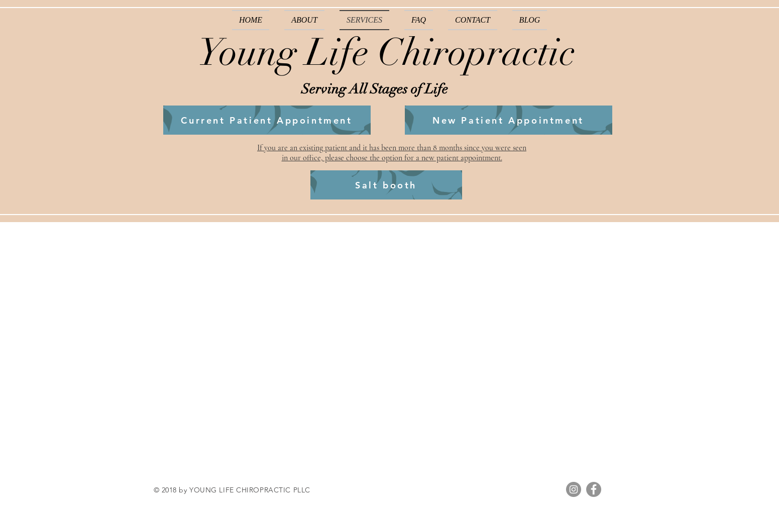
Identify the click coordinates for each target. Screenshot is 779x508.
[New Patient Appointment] (508, 120)
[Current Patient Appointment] (267, 120)
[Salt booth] (386, 184)
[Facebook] (593, 489)
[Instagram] (573, 489)
